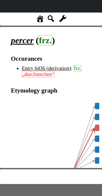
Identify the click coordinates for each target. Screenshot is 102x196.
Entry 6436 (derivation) (46, 68)
